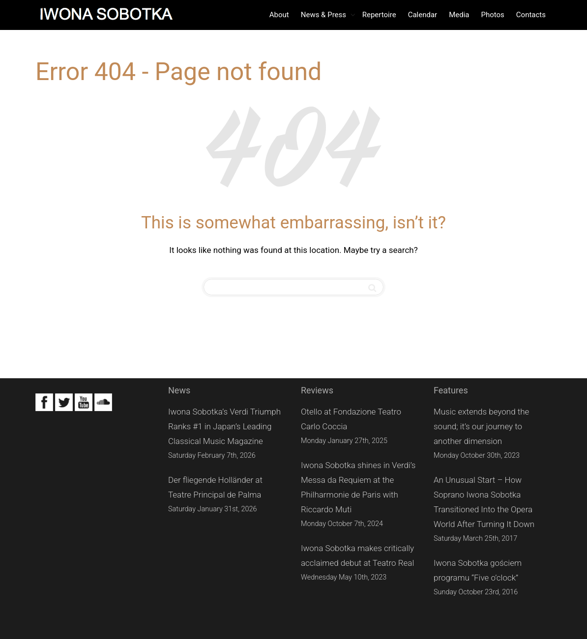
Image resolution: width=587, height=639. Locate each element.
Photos (492, 14)
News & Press (324, 14)
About (279, 14)
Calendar (423, 14)
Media (459, 14)
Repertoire (379, 14)
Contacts (531, 14)
